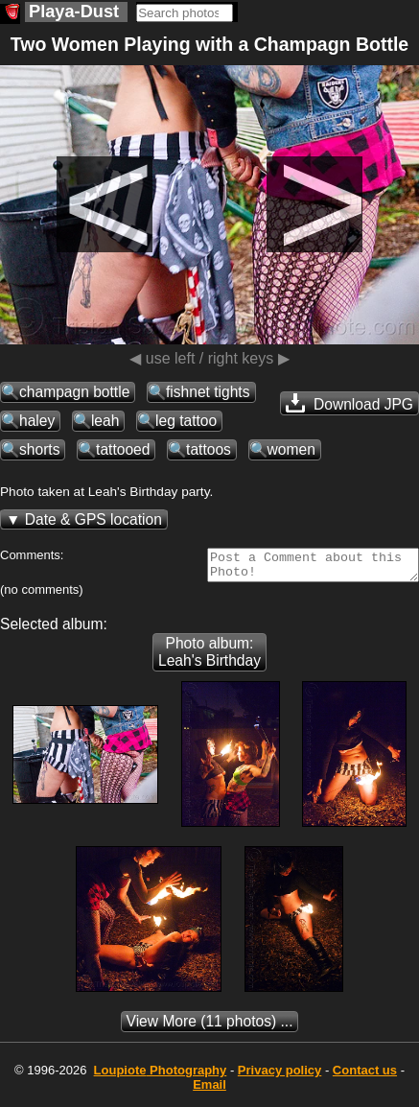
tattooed (123, 449)
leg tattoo (186, 420)
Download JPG (349, 402)
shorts (39, 449)
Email (209, 1090)
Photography (160, 1076)
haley (37, 420)
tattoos (208, 449)
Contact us (365, 1076)
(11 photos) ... (210, 1027)
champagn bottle (74, 392)
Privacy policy (279, 1076)
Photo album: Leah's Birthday (209, 657)
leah (105, 420)
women (291, 449)
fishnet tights (208, 392)
